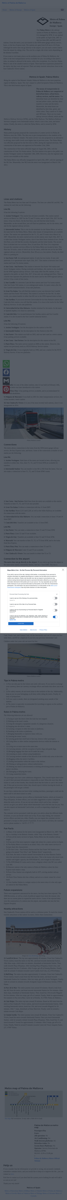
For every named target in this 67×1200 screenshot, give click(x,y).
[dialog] (33, 600)
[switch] (55, 598)
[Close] (63, 570)
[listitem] (33, 594)
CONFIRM (21, 623)
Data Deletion (23, 630)
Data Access (33, 630)
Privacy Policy (43, 630)
